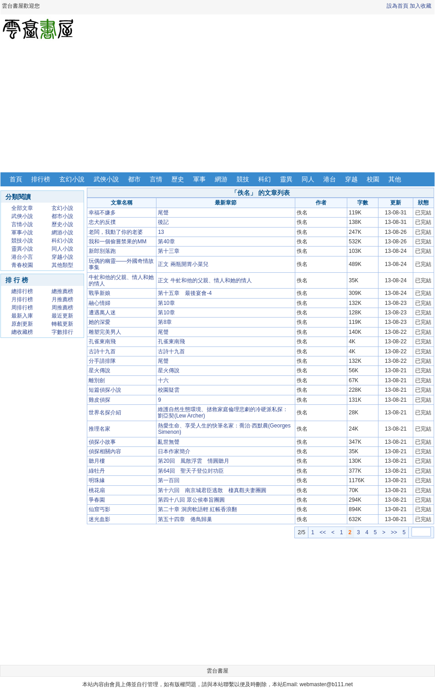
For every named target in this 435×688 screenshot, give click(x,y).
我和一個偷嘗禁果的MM (118, 241)
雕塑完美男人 (105, 332)
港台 (329, 179)
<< (323, 532)
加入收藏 (420, 6)
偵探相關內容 (105, 451)
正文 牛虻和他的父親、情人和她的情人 (204, 280)
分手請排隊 (102, 361)
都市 (134, 179)
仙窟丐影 (99, 509)
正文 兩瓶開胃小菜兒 (183, 264)
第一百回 (169, 480)
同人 (308, 179)
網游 (221, 179)
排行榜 (40, 179)
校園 (373, 179)
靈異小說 (22, 249)
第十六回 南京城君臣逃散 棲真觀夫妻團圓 (212, 490)
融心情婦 (99, 303)
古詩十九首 (102, 351)
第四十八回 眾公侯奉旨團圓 (191, 500)
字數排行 (62, 332)
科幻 (264, 179)
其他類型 (62, 265)
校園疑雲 (169, 390)
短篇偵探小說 (105, 390)
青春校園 (22, 265)
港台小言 (22, 257)
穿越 (351, 179)
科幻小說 (62, 240)
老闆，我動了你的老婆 (116, 232)
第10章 (166, 303)
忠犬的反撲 (102, 222)
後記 (163, 222)
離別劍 (97, 380)
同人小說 (62, 249)
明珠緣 (97, 480)
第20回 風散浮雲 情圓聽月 (193, 461)
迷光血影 (99, 519)
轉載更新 (62, 324)
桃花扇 (97, 490)
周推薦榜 (62, 307)
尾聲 (163, 212)
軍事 (199, 179)
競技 (242, 179)
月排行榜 (22, 299)
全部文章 (22, 208)
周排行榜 (22, 307)
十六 (163, 380)
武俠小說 (106, 179)
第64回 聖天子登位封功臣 (190, 471)
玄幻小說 (72, 179)
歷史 (177, 179)
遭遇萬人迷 (102, 312)
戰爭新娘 (99, 293)
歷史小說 (62, 224)
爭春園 (97, 500)
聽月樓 (97, 461)
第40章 (166, 241)
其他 (394, 179)
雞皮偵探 (99, 400)
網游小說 (62, 232)
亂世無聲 (169, 442)
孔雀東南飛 (102, 341)
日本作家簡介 (174, 451)
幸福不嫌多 (102, 212)
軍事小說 (22, 232)
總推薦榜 (62, 291)
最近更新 (62, 316)
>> (394, 532)
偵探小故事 (102, 442)
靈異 (286, 179)
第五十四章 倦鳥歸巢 (185, 519)
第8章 (165, 322)
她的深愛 (99, 322)
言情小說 (22, 224)
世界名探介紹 (105, 412)
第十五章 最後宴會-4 (185, 293)
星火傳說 (99, 370)
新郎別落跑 (102, 251)
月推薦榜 (62, 299)
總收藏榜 (22, 332)
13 (161, 232)
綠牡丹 (97, 471)
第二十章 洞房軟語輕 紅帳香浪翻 (197, 509)
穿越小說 (62, 257)
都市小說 (62, 216)
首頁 (15, 179)
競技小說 (22, 240)
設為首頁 (397, 6)
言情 (156, 179)
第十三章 (169, 251)
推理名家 (99, 429)
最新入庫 (22, 316)
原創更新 (22, 324)
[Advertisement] (217, 107)
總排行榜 (22, 291)
